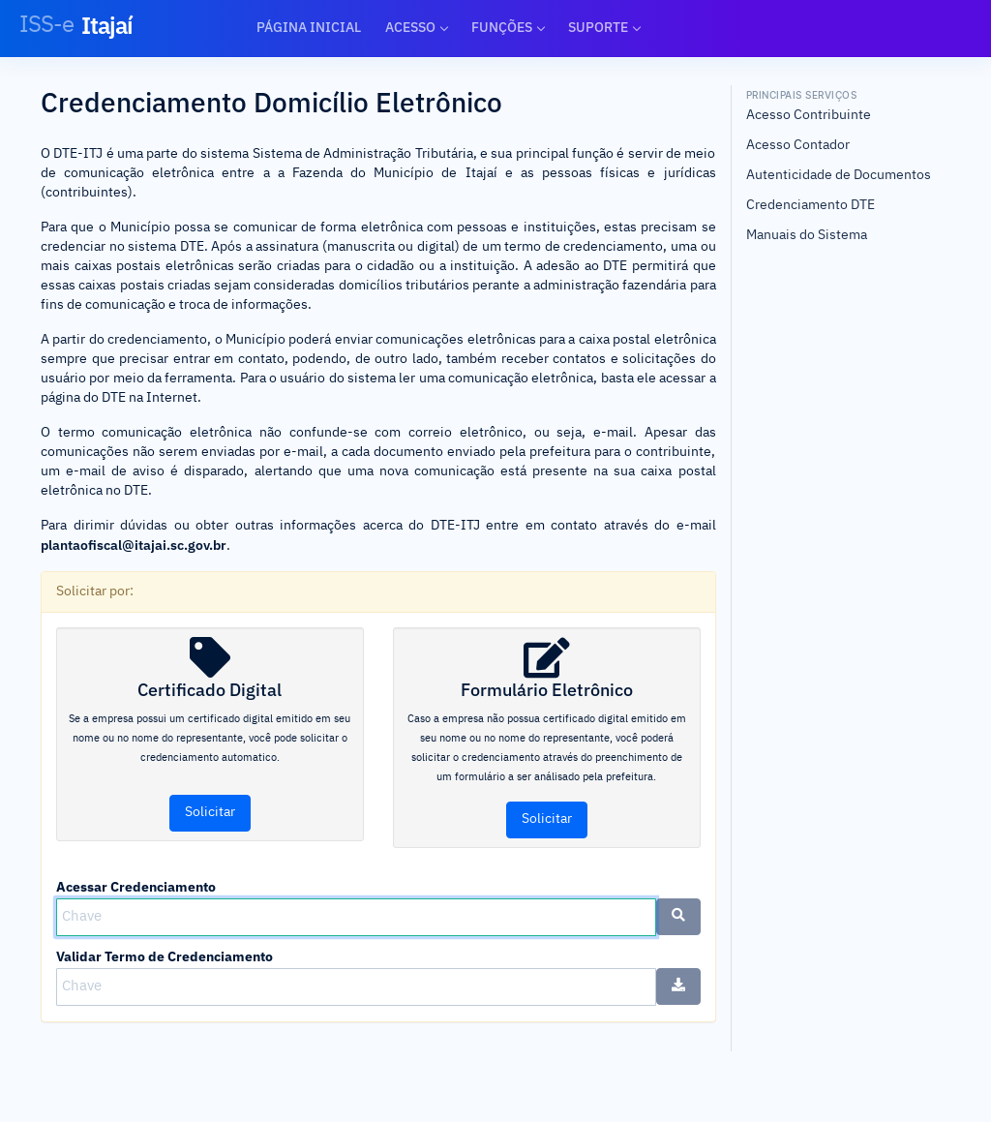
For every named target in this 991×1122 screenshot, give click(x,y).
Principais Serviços (801, 95)
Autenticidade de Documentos (838, 175)
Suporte (598, 27)
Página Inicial (308, 27)
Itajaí (76, 25)
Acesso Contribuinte (808, 115)
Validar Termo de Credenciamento (164, 956)
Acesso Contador (798, 145)
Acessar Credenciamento (136, 886)
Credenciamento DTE (810, 205)
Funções (501, 27)
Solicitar (210, 812)
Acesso (410, 27)
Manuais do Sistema (806, 235)
